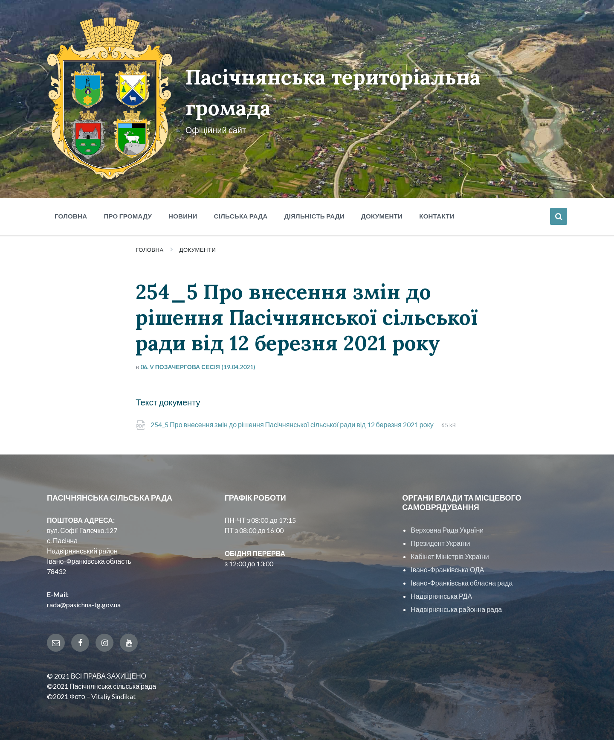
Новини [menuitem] (182, 216)
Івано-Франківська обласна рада (462, 583)
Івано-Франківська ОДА (447, 569)
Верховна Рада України (447, 530)
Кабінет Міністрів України (450, 556)
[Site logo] (110, 177)
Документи (198, 249)
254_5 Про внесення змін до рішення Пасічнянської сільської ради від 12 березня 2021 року (292, 424)
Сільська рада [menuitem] (241, 216)
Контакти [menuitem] (437, 216)
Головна (149, 249)
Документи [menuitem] (382, 216)
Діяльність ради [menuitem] (314, 216)
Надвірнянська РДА (441, 596)
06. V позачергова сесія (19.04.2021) (197, 366)
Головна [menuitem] (71, 216)
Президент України (440, 543)
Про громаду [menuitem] (128, 216)
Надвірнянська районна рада (456, 609)
